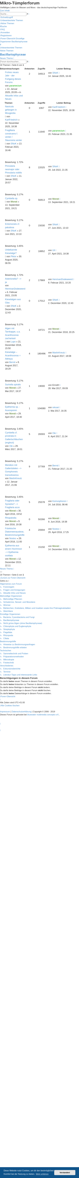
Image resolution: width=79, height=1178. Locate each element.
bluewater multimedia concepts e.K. (43, 715)
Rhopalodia (10, 518)
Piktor (13, 256)
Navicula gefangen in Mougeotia (11, 109)
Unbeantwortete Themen (11, 48)
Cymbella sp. (11, 198)
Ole (11, 446)
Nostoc (12, 538)
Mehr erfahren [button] (42, 1174)
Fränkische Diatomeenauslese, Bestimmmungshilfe (15, 531)
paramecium (15, 85)
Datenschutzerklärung (21, 712)
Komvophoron (59, 501)
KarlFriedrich (11, 120)
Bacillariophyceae (13, 54)
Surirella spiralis (13, 384)
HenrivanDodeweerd (15, 288)
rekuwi (55, 407)
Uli (53, 250)
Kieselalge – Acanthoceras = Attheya (13, 355)
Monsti (14, 201)
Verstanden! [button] (65, 1173)
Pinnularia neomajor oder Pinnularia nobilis (13, 169)
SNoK (55, 73)
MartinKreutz (58, 352)
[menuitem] (11, 20)
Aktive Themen (6, 51)
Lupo (13, 341)
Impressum (5, 712)
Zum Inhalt (5, 10)
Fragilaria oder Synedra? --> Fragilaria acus (12, 504)
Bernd (12, 362)
